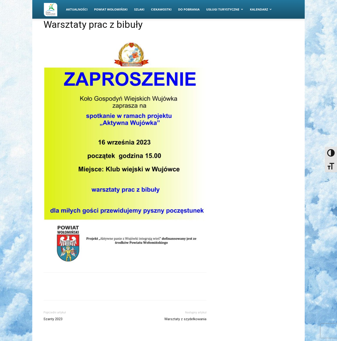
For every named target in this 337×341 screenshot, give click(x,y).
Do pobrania (189, 9)
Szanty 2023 (53, 319)
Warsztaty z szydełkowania (185, 319)
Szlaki (139, 9)
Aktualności (77, 9)
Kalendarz (261, 9)
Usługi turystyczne (224, 9)
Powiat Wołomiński (111, 9)
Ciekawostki (161, 9)
